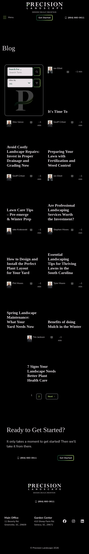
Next (51, 396)
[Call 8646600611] (74, 17)
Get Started (45, 17)
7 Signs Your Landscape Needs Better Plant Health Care (41, 373)
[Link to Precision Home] (44, 7)
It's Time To (58, 111)
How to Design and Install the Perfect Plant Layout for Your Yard (22, 266)
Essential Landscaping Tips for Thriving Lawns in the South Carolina (62, 263)
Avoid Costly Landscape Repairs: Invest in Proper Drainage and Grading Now (23, 156)
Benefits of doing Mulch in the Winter (64, 324)
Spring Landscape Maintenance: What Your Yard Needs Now (21, 320)
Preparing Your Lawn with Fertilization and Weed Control (61, 158)
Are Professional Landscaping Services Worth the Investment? (61, 212)
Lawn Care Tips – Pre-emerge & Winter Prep (20, 214)
